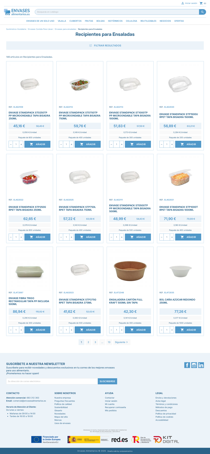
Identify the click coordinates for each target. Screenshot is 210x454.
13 (109, 342)
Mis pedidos (111, 410)
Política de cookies (164, 417)
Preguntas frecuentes (64, 401)
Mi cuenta (109, 404)
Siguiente (122, 342)
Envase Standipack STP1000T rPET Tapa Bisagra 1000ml (178, 208)
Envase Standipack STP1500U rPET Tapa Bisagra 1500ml (178, 116)
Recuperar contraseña (115, 407)
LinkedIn (201, 365)
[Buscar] (120, 11)
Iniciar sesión (189, 3)
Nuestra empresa (62, 397)
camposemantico (126, 451)
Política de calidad (63, 404)
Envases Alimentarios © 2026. (92, 451)
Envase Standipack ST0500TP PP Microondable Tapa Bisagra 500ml (130, 208)
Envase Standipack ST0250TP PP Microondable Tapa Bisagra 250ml (29, 115)
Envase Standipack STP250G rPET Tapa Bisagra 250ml (27, 208)
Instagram (194, 365)
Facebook (187, 365)
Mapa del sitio (61, 417)
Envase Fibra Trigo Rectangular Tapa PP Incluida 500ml (29, 301)
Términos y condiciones (167, 404)
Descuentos (161, 410)
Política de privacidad (166, 413)
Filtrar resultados (105, 45)
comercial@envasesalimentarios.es (29, 401)
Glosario (58, 410)
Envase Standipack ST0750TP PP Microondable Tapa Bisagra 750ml (79, 115)
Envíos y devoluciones (166, 397)
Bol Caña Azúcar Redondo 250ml (177, 301)
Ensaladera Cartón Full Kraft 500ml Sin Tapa (126, 301)
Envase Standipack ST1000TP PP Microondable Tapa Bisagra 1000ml (130, 115)
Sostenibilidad (61, 407)
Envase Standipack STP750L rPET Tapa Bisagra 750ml (77, 208)
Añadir (37, 144)
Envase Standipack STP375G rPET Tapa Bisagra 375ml (77, 301)
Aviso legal (161, 401)
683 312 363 (33, 397)
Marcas (58, 420)
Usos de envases (62, 423)
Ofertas (179, 21)
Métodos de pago (164, 407)
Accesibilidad (162, 420)
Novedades (59, 413)
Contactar (109, 397)
